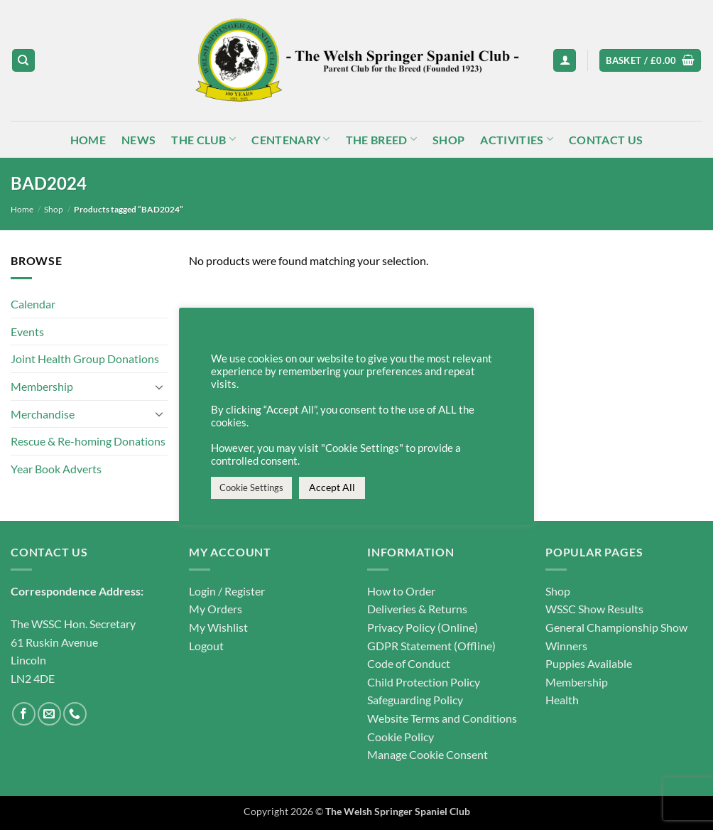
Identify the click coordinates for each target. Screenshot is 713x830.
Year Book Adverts (56, 468)
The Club (203, 139)
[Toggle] (159, 386)
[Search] (23, 60)
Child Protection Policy (423, 682)
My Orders (215, 608)
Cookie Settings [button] (251, 487)
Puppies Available (588, 663)
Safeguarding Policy (415, 699)
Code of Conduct (408, 663)
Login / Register (227, 591)
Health (562, 699)
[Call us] (75, 714)
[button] (564, 60)
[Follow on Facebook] (24, 714)
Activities (516, 139)
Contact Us (606, 139)
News (138, 139)
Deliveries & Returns (417, 608)
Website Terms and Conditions (442, 718)
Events (27, 331)
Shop (448, 139)
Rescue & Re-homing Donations (88, 441)
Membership (42, 386)
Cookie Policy (400, 736)
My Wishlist (218, 627)
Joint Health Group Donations (85, 359)
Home (88, 139)
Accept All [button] (332, 487)
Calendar (33, 304)
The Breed (381, 139)
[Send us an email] (49, 714)
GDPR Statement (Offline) (431, 645)
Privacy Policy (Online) (422, 627)
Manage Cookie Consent (427, 754)
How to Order (401, 591)
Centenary (290, 139)
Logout (206, 645)
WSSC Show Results (594, 608)
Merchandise (43, 414)
